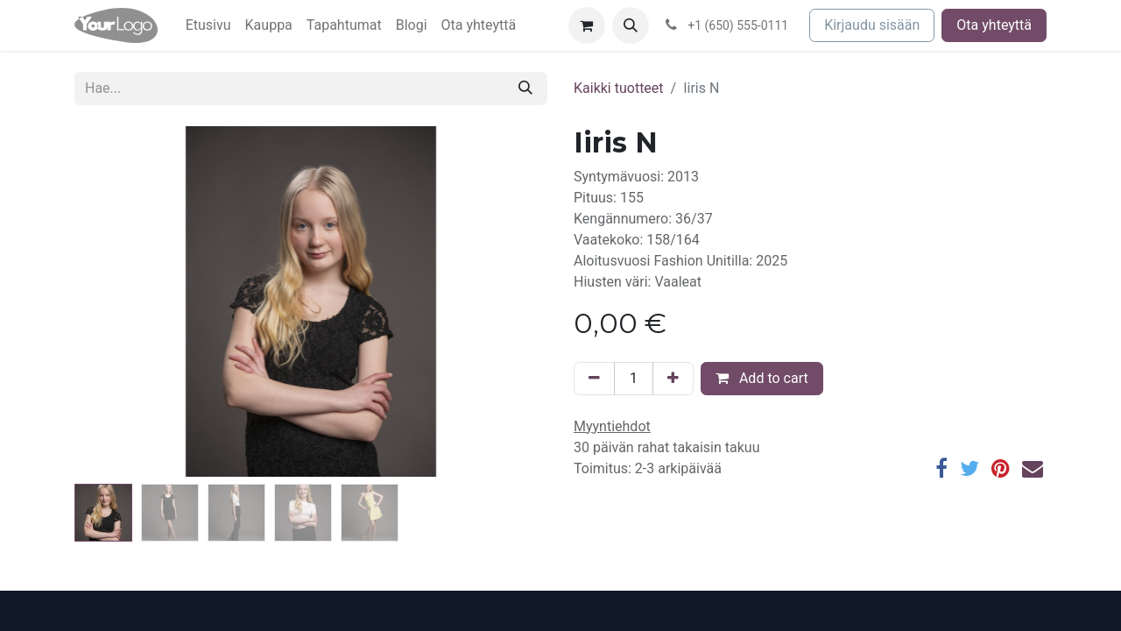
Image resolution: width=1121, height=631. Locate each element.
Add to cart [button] (762, 378)
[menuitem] (208, 25)
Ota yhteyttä (994, 25)
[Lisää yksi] (673, 378)
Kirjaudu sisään (872, 25)
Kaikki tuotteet (619, 88)
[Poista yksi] (594, 378)
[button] (630, 25)
